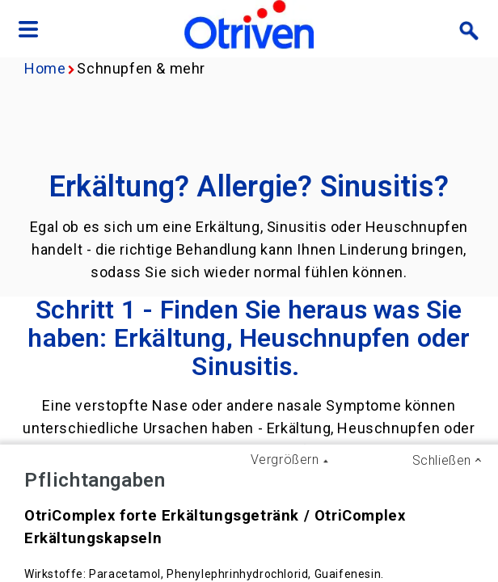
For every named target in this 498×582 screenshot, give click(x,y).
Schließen (441, 460)
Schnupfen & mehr (141, 68)
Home (44, 68)
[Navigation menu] (28, 30)
